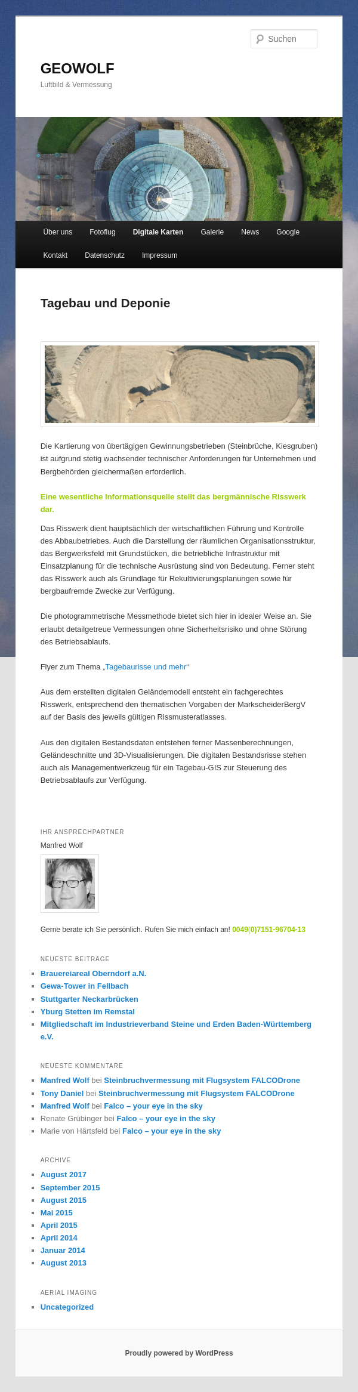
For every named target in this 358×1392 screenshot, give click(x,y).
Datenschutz (105, 255)
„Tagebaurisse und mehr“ (146, 666)
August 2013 (64, 1262)
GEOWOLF (78, 68)
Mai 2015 (57, 1212)
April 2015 (59, 1225)
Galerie (212, 232)
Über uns (57, 232)
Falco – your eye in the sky (153, 1105)
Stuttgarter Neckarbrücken (89, 999)
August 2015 (64, 1200)
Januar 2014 (63, 1250)
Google (288, 232)
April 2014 (59, 1237)
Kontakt (55, 255)
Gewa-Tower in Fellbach (85, 986)
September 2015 (70, 1187)
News (250, 232)
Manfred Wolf (65, 1080)
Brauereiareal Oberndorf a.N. (94, 973)
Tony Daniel (62, 1093)
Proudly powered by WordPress (179, 1353)
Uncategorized (67, 1307)
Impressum (159, 255)
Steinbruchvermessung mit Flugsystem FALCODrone (202, 1080)
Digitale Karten (158, 232)
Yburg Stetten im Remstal (88, 1011)
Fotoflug (102, 232)
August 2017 (64, 1174)
